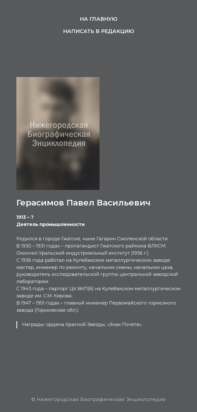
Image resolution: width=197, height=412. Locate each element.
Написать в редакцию (98, 31)
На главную (98, 19)
